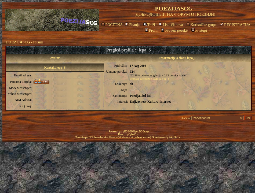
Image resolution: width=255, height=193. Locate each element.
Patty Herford (175, 137)
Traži (149, 25)
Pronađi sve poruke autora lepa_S (150, 78)
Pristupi (199, 30)
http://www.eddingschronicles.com (134, 137)
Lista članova (171, 25)
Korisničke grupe (202, 25)
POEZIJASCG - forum (24, 42)
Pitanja (132, 25)
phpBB (124, 131)
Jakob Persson (110, 137)
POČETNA (112, 25)
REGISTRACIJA (235, 25)
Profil (151, 30)
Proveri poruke (174, 30)
